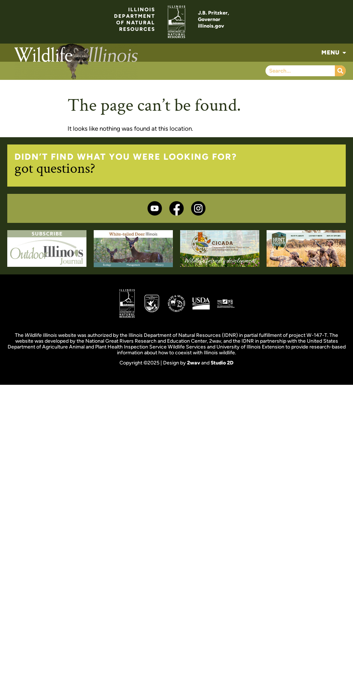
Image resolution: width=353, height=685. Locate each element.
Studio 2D (222, 363)
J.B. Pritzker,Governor (213, 16)
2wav (193, 363)
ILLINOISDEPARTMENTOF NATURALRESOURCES (134, 19)
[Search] (340, 70)
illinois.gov (211, 26)
